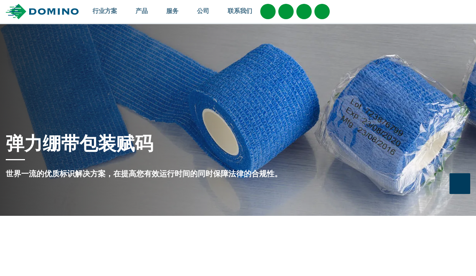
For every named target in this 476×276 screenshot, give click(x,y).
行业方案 (108, 11)
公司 (207, 11)
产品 (145, 11)
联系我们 (240, 11)
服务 (176, 11)
